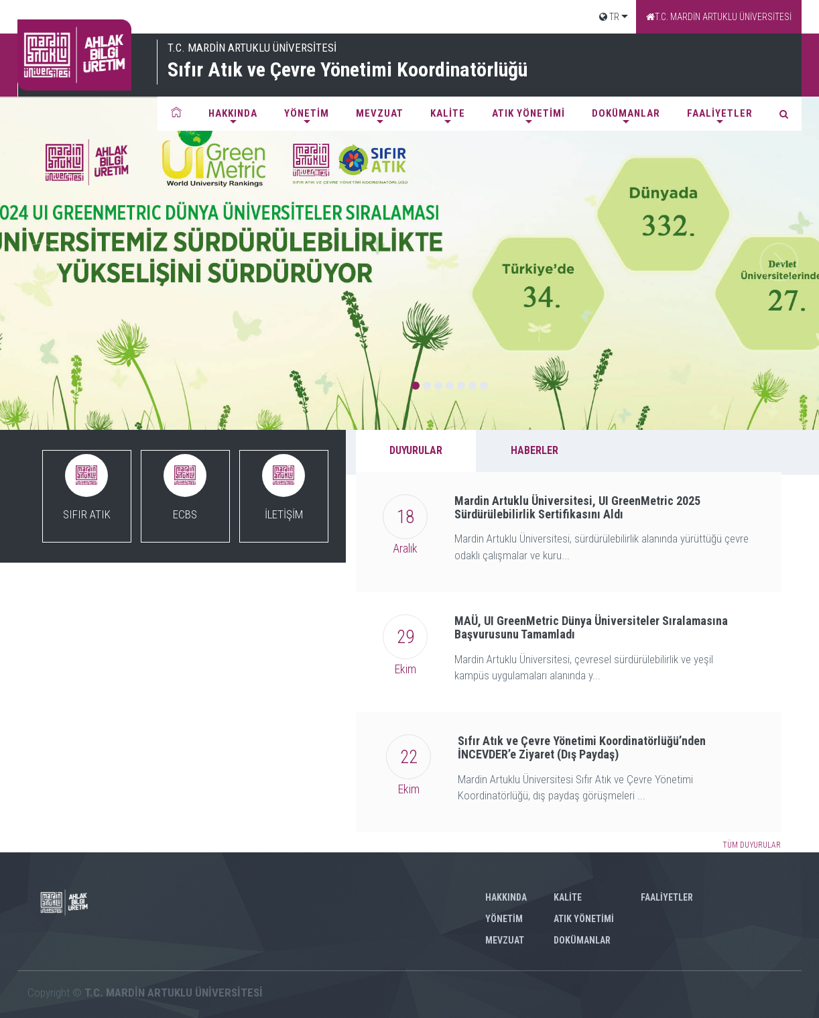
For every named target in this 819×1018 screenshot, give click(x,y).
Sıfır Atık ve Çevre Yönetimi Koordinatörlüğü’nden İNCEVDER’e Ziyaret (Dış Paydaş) (582, 747)
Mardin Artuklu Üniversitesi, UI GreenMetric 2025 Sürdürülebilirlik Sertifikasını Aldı (577, 507)
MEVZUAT (379, 113)
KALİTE (447, 113)
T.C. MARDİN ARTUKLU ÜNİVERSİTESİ (719, 16)
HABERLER (534, 450)
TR (609, 16)
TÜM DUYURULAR (751, 845)
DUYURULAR (415, 450)
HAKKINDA (232, 113)
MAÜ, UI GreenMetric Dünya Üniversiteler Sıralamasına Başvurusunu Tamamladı (591, 627)
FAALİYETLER (720, 113)
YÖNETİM (306, 113)
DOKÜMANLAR (626, 113)
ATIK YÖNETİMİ (528, 113)
